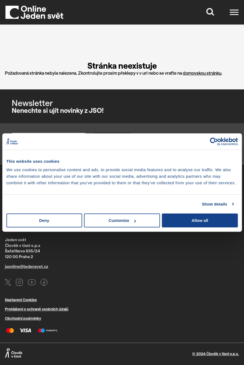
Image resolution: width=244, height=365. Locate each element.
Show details (214, 204)
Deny (44, 220)
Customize (122, 220)
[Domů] (34, 12)
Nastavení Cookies (21, 299)
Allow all (200, 220)
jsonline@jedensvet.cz (26, 266)
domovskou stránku (202, 73)
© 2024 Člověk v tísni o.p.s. (215, 353)
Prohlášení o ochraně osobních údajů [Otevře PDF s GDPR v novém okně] (36, 309)
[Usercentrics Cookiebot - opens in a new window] (214, 141)
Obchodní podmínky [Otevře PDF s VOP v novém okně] (23, 318)
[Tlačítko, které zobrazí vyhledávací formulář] (210, 12)
